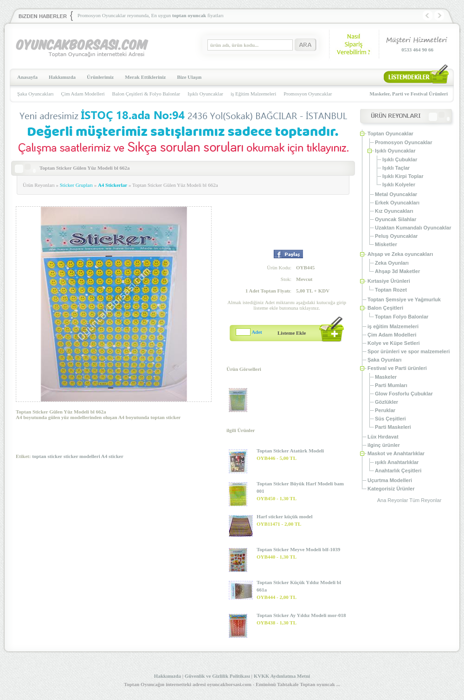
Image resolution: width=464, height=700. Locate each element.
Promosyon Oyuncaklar (308, 93)
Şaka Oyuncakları (35, 93)
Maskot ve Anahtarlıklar (396, 453)
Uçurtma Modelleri (389, 480)
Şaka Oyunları (384, 360)
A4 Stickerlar (112, 185)
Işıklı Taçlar (396, 168)
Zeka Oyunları (392, 263)
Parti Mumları (391, 385)
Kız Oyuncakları (394, 211)
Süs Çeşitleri (390, 418)
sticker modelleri (82, 456)
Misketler (386, 244)
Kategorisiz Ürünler (390, 488)
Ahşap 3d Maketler (397, 271)
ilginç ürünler (383, 445)
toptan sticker (47, 456)
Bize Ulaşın (189, 77)
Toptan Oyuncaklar (390, 133)
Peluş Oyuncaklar (396, 236)
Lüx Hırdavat (383, 436)
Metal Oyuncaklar (396, 194)
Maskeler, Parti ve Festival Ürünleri (408, 93)
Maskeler (386, 377)
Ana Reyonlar (392, 500)
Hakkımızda (62, 77)
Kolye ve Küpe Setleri (393, 343)
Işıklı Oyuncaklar (205, 93)
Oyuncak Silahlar (395, 219)
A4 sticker (112, 456)
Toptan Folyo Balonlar (401, 316)
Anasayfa (27, 77)
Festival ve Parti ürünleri (397, 368)
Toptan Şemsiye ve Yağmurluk (404, 299)
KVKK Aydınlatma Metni (282, 676)
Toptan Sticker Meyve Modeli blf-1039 (298, 549)
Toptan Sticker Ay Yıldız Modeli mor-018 (301, 615)
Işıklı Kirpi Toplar (402, 176)
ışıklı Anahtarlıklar (397, 462)
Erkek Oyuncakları (397, 202)
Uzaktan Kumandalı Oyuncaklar (413, 227)
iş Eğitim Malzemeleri (253, 93)
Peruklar (385, 410)
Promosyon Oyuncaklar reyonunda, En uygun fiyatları (150, 15)
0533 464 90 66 (417, 49)
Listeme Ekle (291, 333)
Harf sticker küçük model (285, 516)
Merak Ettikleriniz (145, 77)
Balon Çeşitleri (385, 308)
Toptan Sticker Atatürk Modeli (290, 450)
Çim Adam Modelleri (83, 93)
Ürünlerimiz (100, 77)
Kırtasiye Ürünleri (388, 281)
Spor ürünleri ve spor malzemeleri (408, 351)
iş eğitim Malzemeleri (393, 326)
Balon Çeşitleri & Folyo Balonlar (146, 93)
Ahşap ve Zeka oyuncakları (400, 254)
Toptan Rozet (391, 290)
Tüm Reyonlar (425, 500)
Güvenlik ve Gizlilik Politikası (217, 676)
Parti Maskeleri (393, 427)
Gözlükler (386, 402)
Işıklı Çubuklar (399, 159)
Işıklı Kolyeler (398, 184)
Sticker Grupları (76, 185)
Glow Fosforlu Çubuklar (404, 393)
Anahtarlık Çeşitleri (398, 470)
